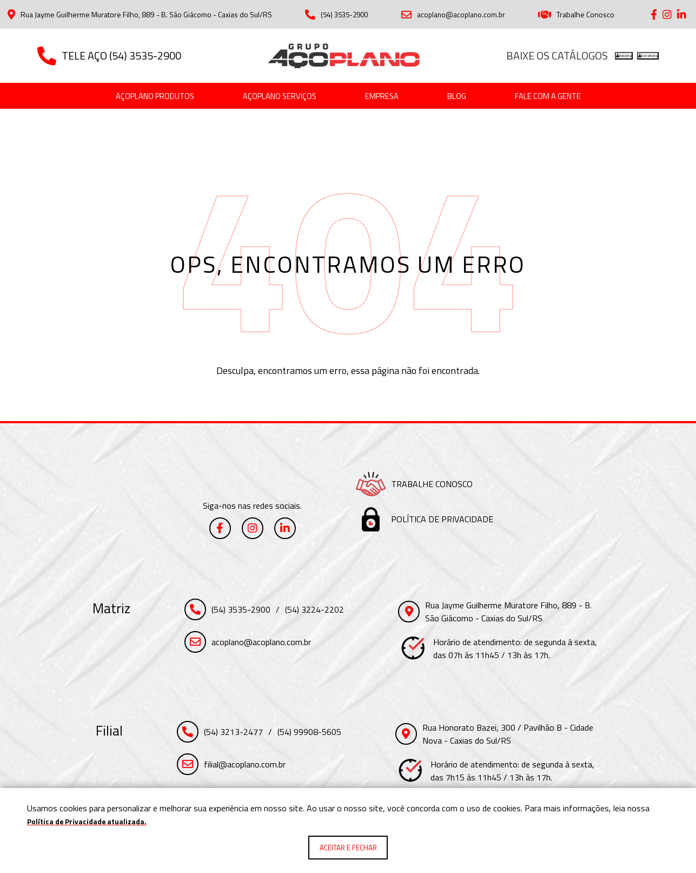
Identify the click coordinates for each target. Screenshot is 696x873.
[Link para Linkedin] (681, 14)
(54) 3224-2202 (314, 611)
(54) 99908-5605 (309, 733)
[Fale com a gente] (572, 96)
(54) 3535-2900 (337, 14)
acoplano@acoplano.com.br (455, 14)
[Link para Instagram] (667, 14)
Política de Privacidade (442, 520)
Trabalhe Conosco (578, 14)
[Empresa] (389, 96)
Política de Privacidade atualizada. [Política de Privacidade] (95, 818)
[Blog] (470, 96)
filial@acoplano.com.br (245, 765)
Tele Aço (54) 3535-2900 (109, 55)
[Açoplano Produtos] (131, 96)
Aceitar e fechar (348, 846)
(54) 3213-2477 (233, 733)
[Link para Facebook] (654, 14)
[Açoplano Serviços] (273, 96)
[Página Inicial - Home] (344, 56)
